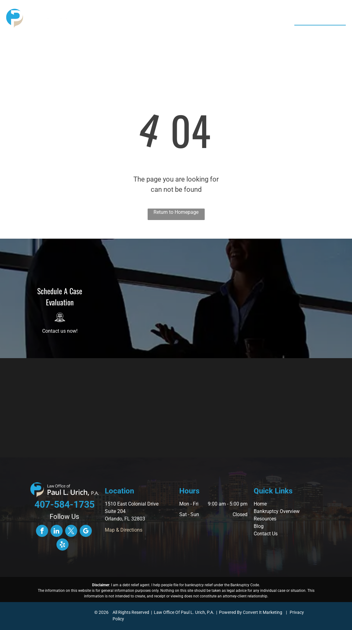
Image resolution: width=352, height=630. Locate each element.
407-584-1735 (321, 32)
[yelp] (62, 545)
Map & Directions (123, 530)
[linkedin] (57, 531)
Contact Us (266, 534)
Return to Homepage (176, 212)
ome (262, 504)
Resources (265, 519)
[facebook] (42, 531)
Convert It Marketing (262, 612)
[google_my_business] (86, 531)
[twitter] (71, 531)
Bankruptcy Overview (277, 511)
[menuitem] (108, 20)
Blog (259, 526)
